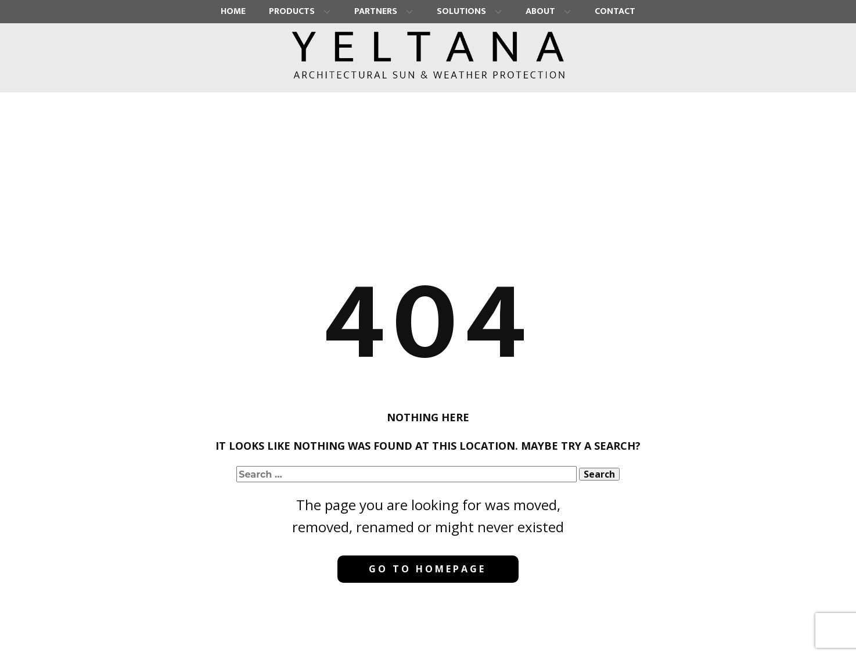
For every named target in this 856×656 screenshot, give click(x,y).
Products (292, 11)
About (540, 11)
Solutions (461, 11)
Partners (375, 11)
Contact (615, 11)
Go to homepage (427, 568)
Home (233, 11)
